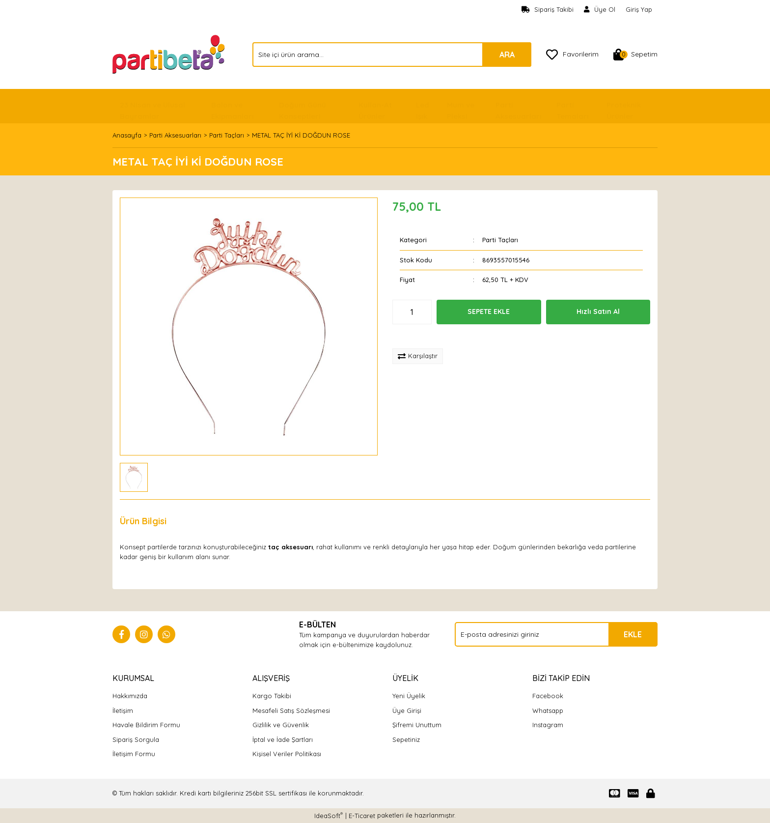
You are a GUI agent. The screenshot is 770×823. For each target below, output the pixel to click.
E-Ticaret (362, 816)
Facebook (547, 696)
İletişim (122, 710)
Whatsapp (547, 710)
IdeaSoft (328, 815)
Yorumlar (201, 521)
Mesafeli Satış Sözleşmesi (291, 710)
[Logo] (169, 53)
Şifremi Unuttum (416, 725)
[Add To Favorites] (425, 336)
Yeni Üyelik (408, 696)
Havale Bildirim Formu (146, 725)
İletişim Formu (133, 754)
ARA (507, 54)
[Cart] (635, 54)
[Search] (391, 54)
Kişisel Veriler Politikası (286, 754)
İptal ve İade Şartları (282, 739)
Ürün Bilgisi (143, 521)
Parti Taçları (500, 240)
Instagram (547, 725)
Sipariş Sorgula (135, 739)
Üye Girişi (406, 710)
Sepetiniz (406, 739)
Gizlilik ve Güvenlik (280, 725)
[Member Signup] (600, 10)
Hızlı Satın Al (598, 311)
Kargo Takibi (271, 696)
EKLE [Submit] (633, 634)
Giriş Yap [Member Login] (639, 9)
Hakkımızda (129, 696)
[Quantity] (412, 312)
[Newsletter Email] (556, 634)
